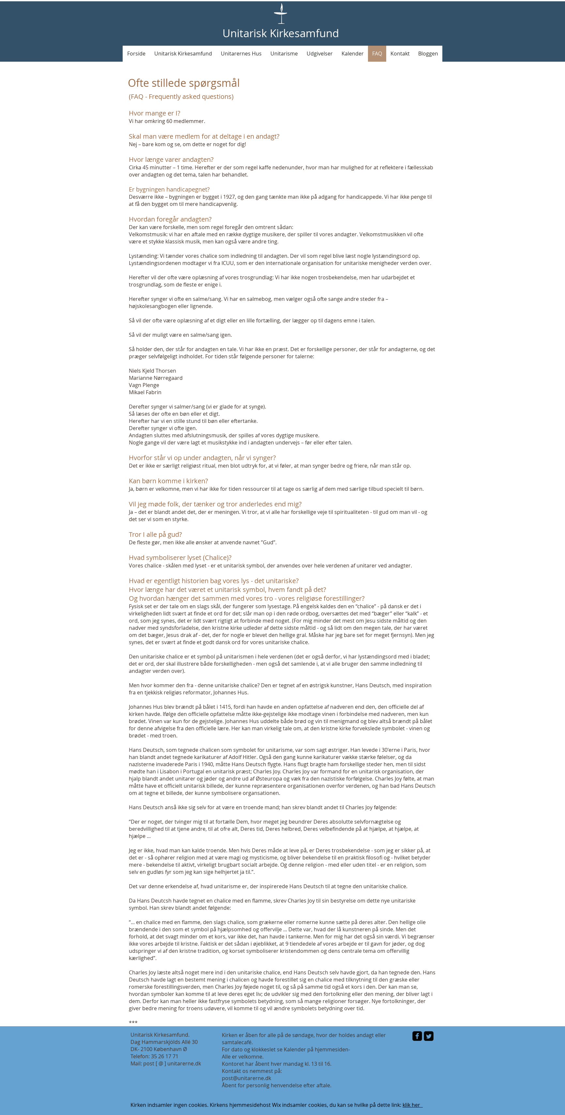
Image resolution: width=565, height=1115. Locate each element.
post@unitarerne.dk (246, 1078)
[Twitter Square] (429, 1036)
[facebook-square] (417, 1036)
